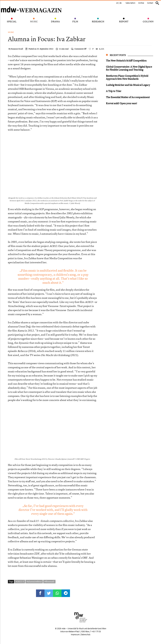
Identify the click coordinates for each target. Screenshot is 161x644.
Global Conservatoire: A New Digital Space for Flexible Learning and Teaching (129, 68)
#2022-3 (20, 581)
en (117, 3)
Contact (150, 3)
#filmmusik (49, 581)
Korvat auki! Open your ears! (121, 103)
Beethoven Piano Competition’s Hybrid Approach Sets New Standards (127, 77)
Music (11, 32)
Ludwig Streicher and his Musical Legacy (128, 85)
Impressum (75, 634)
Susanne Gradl (17, 49)
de (121, 3)
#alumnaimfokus (34, 581)
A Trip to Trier (113, 91)
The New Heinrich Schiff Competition (126, 60)
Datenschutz (85, 634)
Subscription (130, 3)
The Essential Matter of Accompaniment (128, 97)
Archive (141, 3)
